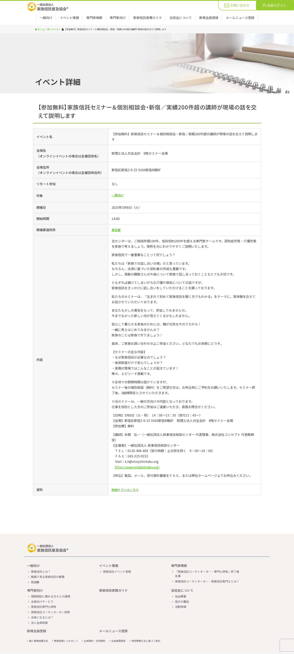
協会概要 (180, 587)
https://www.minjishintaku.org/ (138, 467)
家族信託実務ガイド (147, 17)
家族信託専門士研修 (43, 597)
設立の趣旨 (182, 592)
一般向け (46, 17)
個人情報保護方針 (38, 631)
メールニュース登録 (240, 17)
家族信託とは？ (41, 562)
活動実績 (180, 597)
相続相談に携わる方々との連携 (50, 587)
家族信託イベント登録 (117, 562)
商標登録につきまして (66, 631)
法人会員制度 (39, 613)
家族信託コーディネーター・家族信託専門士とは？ (207, 572)
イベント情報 (69, 17)
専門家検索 (94, 17)
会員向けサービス (42, 592)
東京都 (116, 229)
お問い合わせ (240, 5)
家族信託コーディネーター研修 (50, 602)
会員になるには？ (42, 608)
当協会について (180, 17)
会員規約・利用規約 (94, 631)
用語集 (35, 572)
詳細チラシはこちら (126, 489)
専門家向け (118, 17)
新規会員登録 (208, 17)
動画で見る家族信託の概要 (48, 567)
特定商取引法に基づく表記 (145, 631)
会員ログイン (277, 5)
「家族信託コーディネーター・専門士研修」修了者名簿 (207, 564)
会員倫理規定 (118, 631)
